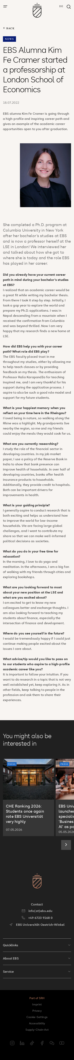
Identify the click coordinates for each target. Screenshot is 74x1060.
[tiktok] (32, 1043)
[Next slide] (66, 845)
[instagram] (12, 1043)
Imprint (37, 1004)
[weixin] (52, 1043)
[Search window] (68, 7)
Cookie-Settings (37, 1017)
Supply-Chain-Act (37, 1029)
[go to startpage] (37, 10)
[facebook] (42, 1043)
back (9, 28)
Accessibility (37, 1023)
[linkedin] (22, 1043)
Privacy (37, 1010)
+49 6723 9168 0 (37, 918)
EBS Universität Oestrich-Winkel (37, 925)
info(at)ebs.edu (37, 911)
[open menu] (5, 6)
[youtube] (61, 1043)
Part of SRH (36, 998)
